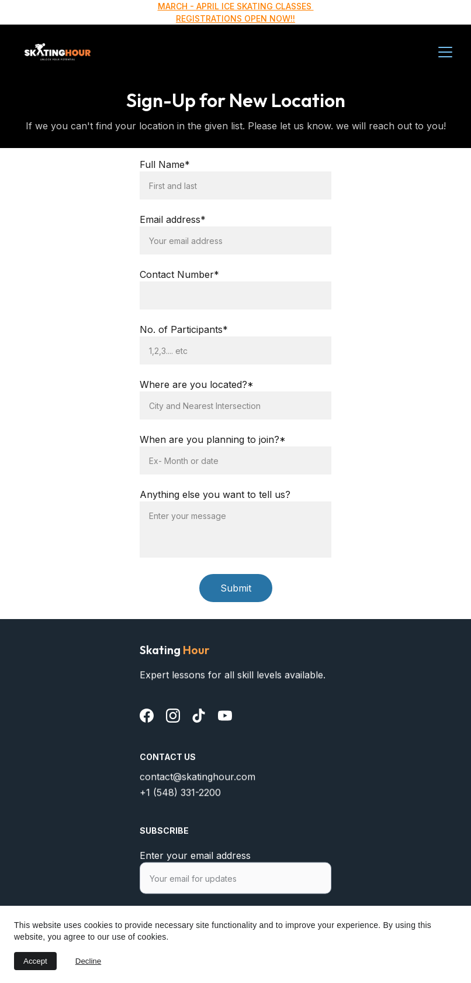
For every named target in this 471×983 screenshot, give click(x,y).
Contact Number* (179, 274)
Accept (35, 961)
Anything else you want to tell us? (215, 494)
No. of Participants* (184, 329)
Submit (235, 588)
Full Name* (165, 164)
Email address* (173, 219)
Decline (88, 961)
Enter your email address (195, 862)
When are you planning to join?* (213, 439)
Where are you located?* (197, 384)
